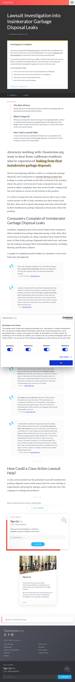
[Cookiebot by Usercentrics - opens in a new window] (64, 318)
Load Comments (37, 508)
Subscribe (37, 544)
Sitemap (6, 655)
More (25, 602)
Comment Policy (43, 653)
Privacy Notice (42, 650)
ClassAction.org (32, 50)
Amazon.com (35, 276)
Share (25, 95)
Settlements (8, 647)
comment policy (36, 503)
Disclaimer (41, 647)
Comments (12, 95)
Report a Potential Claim (11, 650)
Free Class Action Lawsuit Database (25, 80)
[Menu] (72, 2)
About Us (7, 653)
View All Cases (8, 644)
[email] (37, 537)
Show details (64, 357)
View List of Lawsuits (18, 86)
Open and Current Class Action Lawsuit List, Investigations (32, 74)
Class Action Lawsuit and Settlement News (27, 77)
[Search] (37, 619)
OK (61, 363)
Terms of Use (42, 644)
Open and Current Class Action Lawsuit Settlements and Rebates (34, 71)
